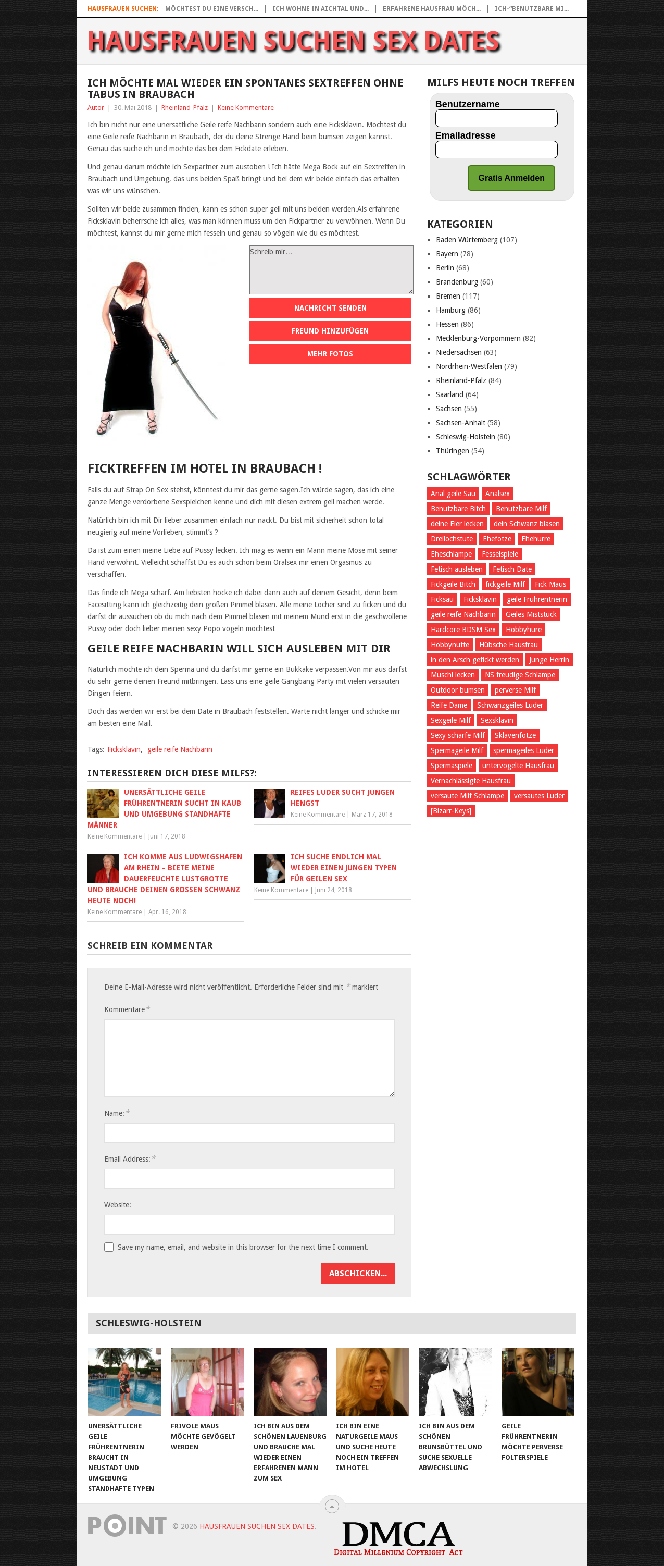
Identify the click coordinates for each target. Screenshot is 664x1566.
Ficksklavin (124, 749)
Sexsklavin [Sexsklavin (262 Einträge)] (497, 720)
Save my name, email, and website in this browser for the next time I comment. (243, 1247)
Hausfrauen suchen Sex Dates (293, 41)
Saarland (449, 394)
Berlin (445, 268)
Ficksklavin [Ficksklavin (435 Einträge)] (480, 599)
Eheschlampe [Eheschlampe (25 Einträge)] (451, 554)
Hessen (447, 324)
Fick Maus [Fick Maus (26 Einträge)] (550, 584)
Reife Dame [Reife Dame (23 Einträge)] (449, 705)
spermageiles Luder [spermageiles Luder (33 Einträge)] (523, 750)
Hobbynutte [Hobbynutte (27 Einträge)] (450, 644)
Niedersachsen (459, 352)
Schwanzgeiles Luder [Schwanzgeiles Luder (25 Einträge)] (510, 705)
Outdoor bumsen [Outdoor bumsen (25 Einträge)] (458, 690)
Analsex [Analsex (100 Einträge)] (497, 493)
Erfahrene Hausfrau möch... (432, 9)
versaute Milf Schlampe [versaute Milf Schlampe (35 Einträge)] (467, 796)
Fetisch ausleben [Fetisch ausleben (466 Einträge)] (457, 569)
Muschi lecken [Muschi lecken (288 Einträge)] (453, 675)
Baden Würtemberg (467, 240)
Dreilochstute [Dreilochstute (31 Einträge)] (452, 539)
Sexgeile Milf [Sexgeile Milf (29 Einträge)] (451, 720)
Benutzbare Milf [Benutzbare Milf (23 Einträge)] (521, 508)
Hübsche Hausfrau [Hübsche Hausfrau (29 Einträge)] (508, 644)
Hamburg (451, 310)
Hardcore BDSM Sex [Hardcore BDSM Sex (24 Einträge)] (463, 629)
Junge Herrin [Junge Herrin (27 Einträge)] (549, 660)
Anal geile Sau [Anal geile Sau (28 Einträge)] (453, 493)
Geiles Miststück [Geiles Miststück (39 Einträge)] (531, 614)
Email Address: (129, 1159)
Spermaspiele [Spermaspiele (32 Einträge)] (451, 765)
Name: (116, 1113)
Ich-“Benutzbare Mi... (532, 9)
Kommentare (126, 1009)
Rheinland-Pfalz (184, 108)
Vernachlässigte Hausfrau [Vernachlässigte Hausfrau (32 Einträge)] (471, 780)
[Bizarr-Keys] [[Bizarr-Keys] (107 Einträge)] (451, 811)
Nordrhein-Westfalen (469, 366)
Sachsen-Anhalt (460, 422)
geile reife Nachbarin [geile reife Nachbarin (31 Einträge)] (463, 614)
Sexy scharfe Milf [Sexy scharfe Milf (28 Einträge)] (458, 735)
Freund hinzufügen (330, 331)
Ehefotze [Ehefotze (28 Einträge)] (497, 539)
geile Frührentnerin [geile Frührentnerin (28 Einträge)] (537, 599)
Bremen (448, 296)
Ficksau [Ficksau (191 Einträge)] (442, 599)
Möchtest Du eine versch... (211, 9)
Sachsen (449, 408)
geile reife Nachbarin (179, 749)
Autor (95, 108)
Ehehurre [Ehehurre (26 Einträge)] (535, 539)
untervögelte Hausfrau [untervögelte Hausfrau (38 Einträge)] (518, 765)
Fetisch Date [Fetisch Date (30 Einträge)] (512, 569)
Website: (117, 1205)
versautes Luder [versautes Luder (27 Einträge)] (539, 796)
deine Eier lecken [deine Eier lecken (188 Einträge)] (457, 524)
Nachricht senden (330, 308)
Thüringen (452, 451)
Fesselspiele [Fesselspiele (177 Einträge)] (500, 554)
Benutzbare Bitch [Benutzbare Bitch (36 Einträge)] (458, 508)
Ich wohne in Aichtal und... (320, 9)
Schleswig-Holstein (465, 437)
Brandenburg (457, 282)
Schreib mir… (331, 269)
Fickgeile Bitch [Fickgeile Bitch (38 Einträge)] (453, 584)
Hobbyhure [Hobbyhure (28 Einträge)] (524, 629)
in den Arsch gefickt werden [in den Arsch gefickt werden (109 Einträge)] (475, 660)
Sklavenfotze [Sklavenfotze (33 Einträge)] (515, 735)
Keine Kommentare (246, 108)
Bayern (447, 254)
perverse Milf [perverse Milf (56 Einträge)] (515, 690)
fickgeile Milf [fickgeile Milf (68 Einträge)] (505, 584)
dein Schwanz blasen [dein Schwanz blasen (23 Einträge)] (527, 524)
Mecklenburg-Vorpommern (478, 338)
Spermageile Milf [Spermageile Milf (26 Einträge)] (457, 750)
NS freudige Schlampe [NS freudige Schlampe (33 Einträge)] (520, 675)
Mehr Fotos (330, 354)
